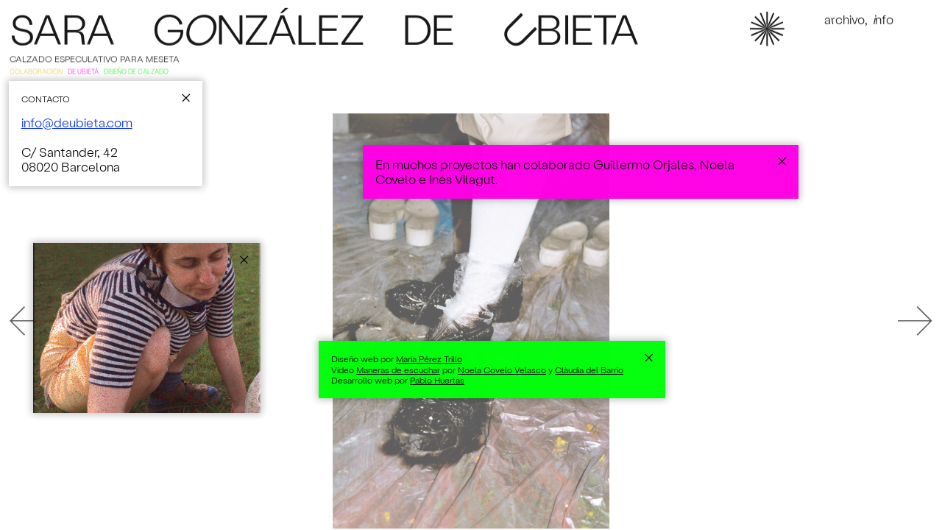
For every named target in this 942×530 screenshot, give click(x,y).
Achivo (844, 21)
